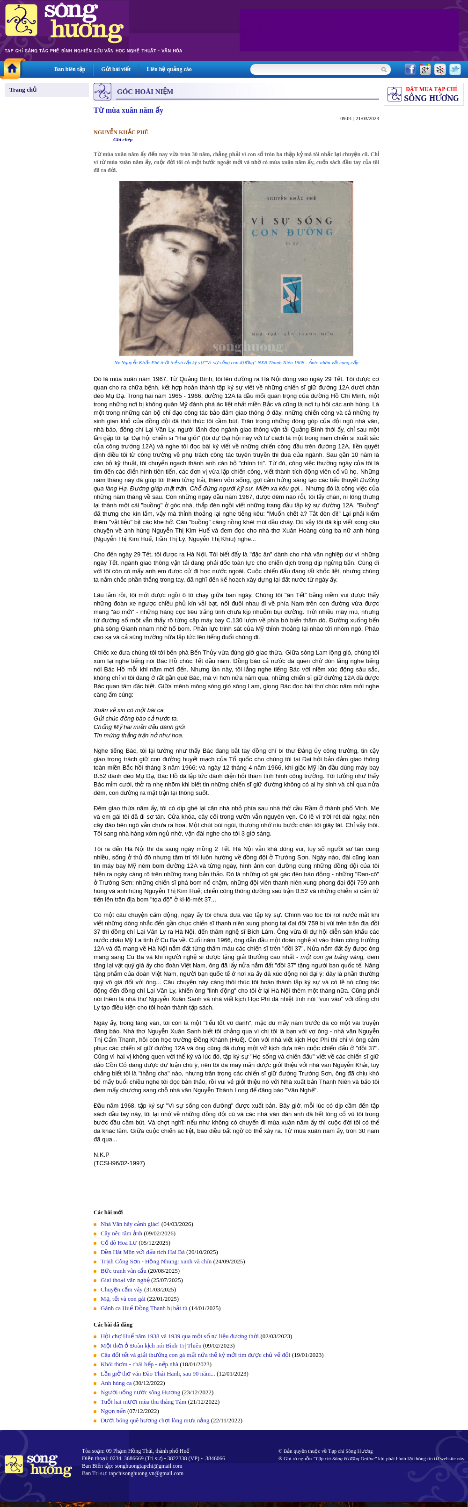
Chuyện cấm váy (122, 1289)
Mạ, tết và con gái (123, 1298)
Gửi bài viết (116, 69)
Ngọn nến (113, 1410)
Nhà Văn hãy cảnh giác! (130, 1223)
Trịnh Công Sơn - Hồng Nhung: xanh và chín (156, 1261)
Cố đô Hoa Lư (119, 1242)
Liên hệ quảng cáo (168, 69)
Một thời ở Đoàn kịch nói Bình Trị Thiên (151, 1345)
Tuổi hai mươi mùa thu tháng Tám (143, 1401)
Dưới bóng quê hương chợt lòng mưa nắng (155, 1420)
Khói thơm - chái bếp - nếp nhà (139, 1364)
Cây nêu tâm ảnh (121, 1233)
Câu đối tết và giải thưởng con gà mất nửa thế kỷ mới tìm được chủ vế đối (196, 1354)
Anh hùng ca (116, 1382)
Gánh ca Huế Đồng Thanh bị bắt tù (144, 1308)
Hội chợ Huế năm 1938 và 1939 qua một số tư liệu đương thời (180, 1336)
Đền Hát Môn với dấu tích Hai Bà (143, 1251)
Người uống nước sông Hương (140, 1392)
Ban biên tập (69, 69)
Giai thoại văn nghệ (125, 1279)
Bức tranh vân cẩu (123, 1270)
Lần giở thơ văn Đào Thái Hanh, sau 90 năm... (158, 1373)
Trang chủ (23, 89)
